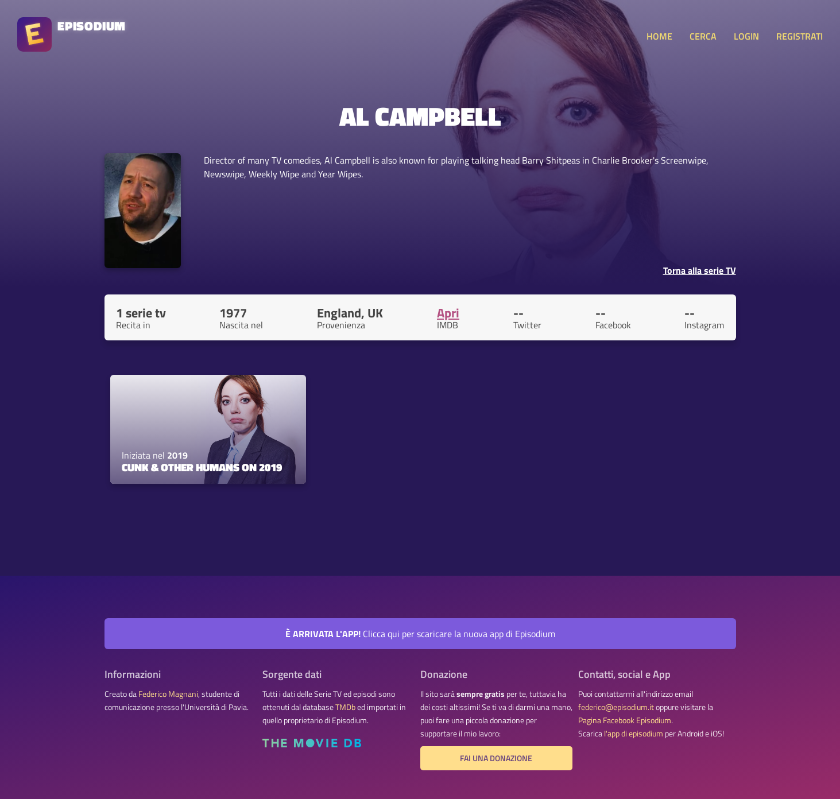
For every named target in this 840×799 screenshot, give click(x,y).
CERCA (703, 36)
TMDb (345, 707)
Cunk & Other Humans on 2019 (202, 467)
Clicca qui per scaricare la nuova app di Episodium (420, 634)
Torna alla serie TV (699, 270)
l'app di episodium (633, 733)
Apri (448, 313)
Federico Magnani (168, 694)
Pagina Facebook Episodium (624, 720)
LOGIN (746, 36)
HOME (659, 36)
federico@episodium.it (616, 707)
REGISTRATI (799, 36)
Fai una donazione (496, 758)
